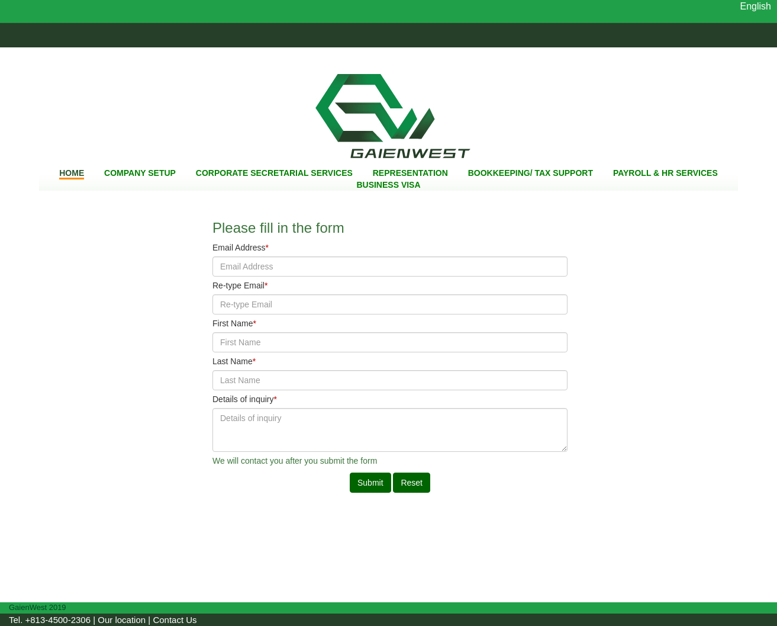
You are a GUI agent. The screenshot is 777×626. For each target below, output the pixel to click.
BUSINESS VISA (388, 185)
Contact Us (174, 620)
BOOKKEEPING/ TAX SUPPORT (530, 173)
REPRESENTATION (410, 173)
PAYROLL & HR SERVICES (665, 173)
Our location (122, 620)
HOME (71, 173)
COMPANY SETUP (140, 173)
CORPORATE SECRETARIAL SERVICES (274, 173)
